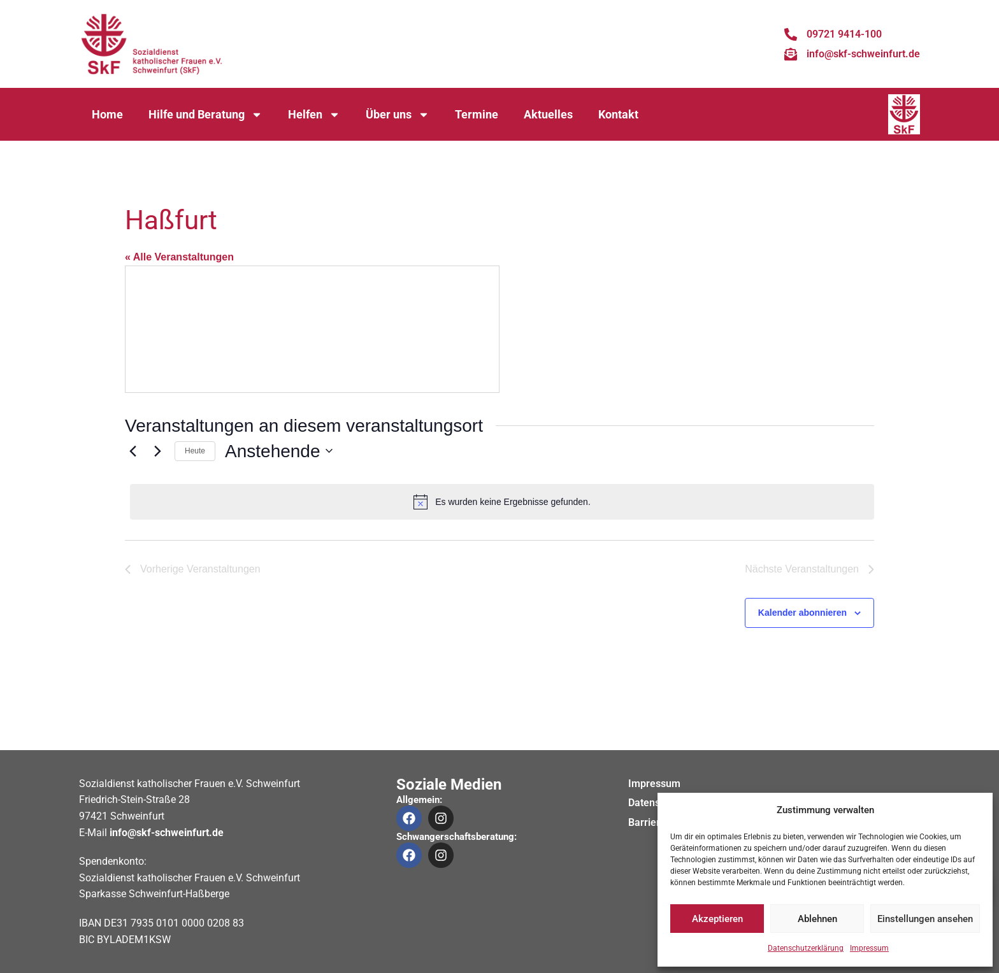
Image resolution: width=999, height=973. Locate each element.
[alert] (502, 502)
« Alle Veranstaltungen (179, 257)
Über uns (397, 115)
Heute (195, 450)
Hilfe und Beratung (205, 115)
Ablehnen (817, 919)
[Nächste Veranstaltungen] (157, 450)
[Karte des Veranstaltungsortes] (312, 329)
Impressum (869, 948)
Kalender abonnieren (802, 612)
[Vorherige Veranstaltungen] (132, 450)
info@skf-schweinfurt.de (167, 833)
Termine (476, 114)
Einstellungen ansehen (925, 919)
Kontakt (618, 114)
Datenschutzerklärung (806, 948)
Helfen (314, 115)
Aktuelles (548, 114)
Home (107, 114)
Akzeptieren (717, 919)
